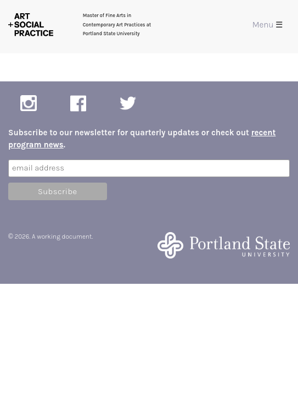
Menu (267, 25)
